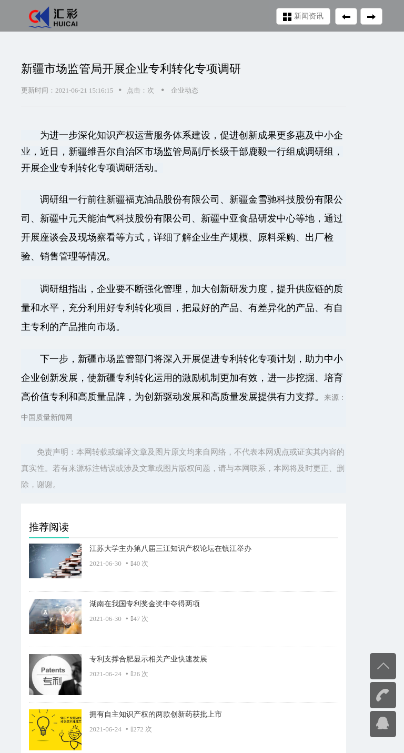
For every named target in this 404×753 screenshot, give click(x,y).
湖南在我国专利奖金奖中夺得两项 (144, 603)
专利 (68, 168)
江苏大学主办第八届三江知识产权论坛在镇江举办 (170, 548)
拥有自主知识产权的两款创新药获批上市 (155, 714)
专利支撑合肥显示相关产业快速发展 (148, 659)
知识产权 (116, 135)
